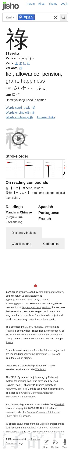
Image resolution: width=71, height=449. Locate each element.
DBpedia (44, 423)
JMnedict (49, 326)
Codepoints (51, 243)
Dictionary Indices (24, 232)
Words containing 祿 (19, 117)
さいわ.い (22, 87)
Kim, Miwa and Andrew (51, 292)
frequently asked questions (36, 307)
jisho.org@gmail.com (17, 303)
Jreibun (19, 358)
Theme (53, 3)
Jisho (10, 6)
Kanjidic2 (38, 326)
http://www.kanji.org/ (16, 388)
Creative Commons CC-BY (40, 354)
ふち (41, 87)
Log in (64, 3)
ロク (16, 94)
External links (46, 117)
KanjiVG (59, 404)
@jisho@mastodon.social (19, 299)
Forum (31, 3)
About (41, 3)
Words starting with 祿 (20, 107)
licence (9, 342)
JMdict (28, 326)
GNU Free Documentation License (45, 431)
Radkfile (10, 330)
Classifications (21, 243)
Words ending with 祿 (20, 112)
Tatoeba (48, 350)
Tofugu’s (50, 365)
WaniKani (40, 369)
